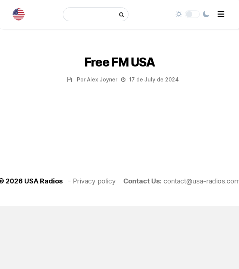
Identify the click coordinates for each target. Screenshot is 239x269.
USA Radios (43, 181)
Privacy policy (94, 181)
